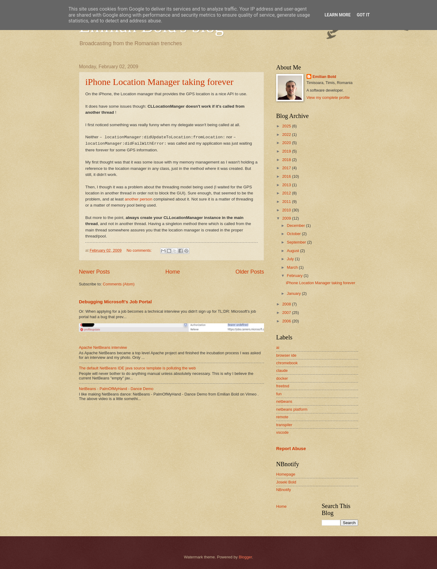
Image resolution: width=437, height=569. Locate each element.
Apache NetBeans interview (103, 347)
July (291, 259)
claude (282, 370)
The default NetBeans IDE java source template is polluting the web (137, 368)
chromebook (287, 363)
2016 (287, 176)
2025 (287, 126)
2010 (287, 210)
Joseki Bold (286, 482)
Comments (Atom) (118, 284)
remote (282, 417)
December (296, 225)
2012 (287, 193)
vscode (282, 432)
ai (277, 347)
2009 (287, 218)
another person (138, 199)
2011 (287, 201)
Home (172, 272)
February (295, 275)
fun (279, 394)
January (294, 293)
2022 (287, 134)
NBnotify (283, 489)
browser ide (286, 355)
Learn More (337, 14)
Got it (363, 14)
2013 (287, 185)
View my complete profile (328, 97)
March (293, 267)
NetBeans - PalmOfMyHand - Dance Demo (116, 388)
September (297, 242)
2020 (287, 142)
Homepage (285, 474)
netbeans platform (291, 409)
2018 (287, 159)
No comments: (140, 250)
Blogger (245, 557)
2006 (287, 321)
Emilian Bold (324, 76)
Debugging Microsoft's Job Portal (115, 301)
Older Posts (249, 272)
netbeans (284, 401)
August (293, 250)
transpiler (284, 425)
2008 (287, 304)
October (294, 233)
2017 (287, 168)
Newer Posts (94, 272)
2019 (287, 151)
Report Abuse (291, 448)
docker (282, 378)
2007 (287, 312)
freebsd (282, 386)
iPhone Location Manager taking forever (159, 82)
